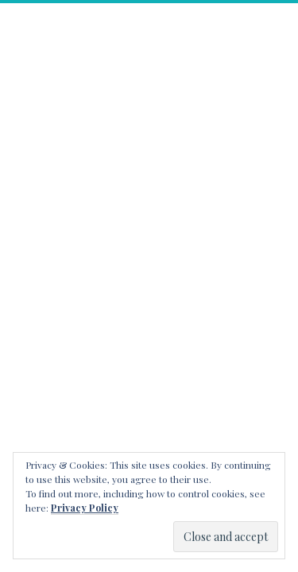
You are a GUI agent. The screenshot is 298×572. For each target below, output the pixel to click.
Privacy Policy (84, 507)
